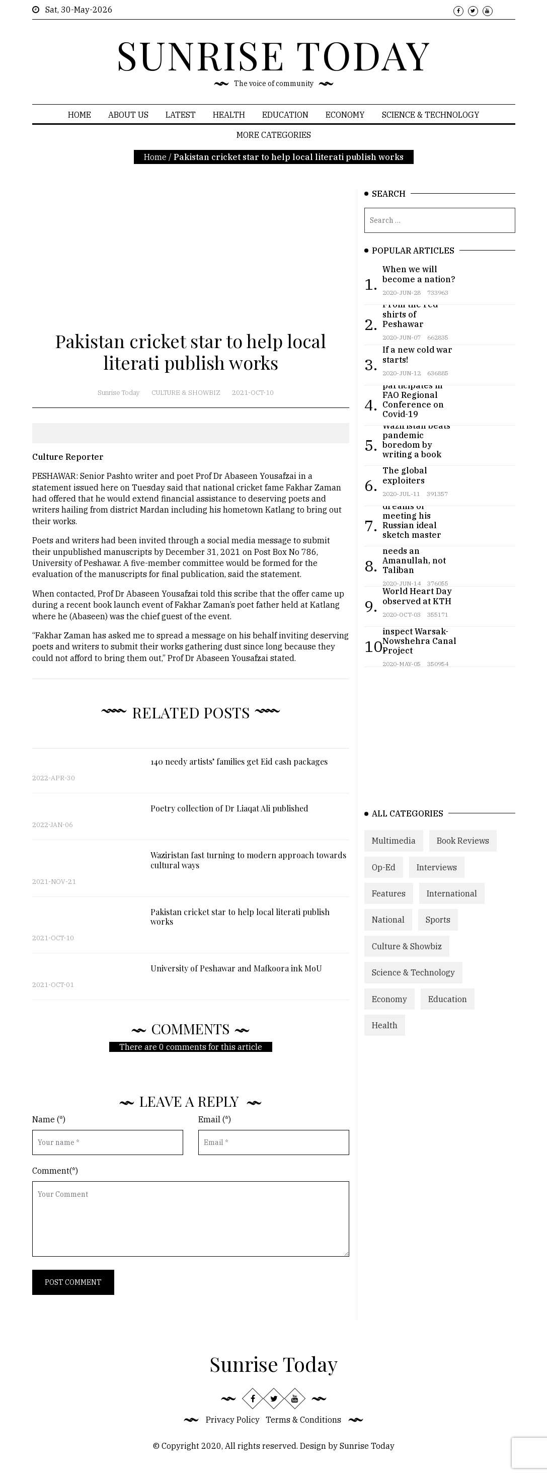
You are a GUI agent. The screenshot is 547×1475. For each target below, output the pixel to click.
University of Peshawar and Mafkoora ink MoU (236, 968)
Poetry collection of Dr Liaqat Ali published (229, 808)
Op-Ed (384, 872)
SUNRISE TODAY (273, 54)
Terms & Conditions (303, 1420)
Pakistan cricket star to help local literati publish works (240, 917)
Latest (181, 115)
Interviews (437, 872)
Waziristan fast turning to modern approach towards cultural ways (248, 860)
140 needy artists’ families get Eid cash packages (239, 761)
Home (79, 115)
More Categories (274, 135)
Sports (438, 925)
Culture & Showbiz (185, 392)
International (452, 899)
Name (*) (48, 1119)
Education (285, 115)
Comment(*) (55, 1171)
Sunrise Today (119, 392)
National (388, 925)
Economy (345, 115)
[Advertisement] (190, 259)
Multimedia (394, 846)
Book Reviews (463, 846)
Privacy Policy (233, 1420)
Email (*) (214, 1119)
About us (128, 115)
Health (229, 115)
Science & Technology (431, 115)
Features (389, 899)
